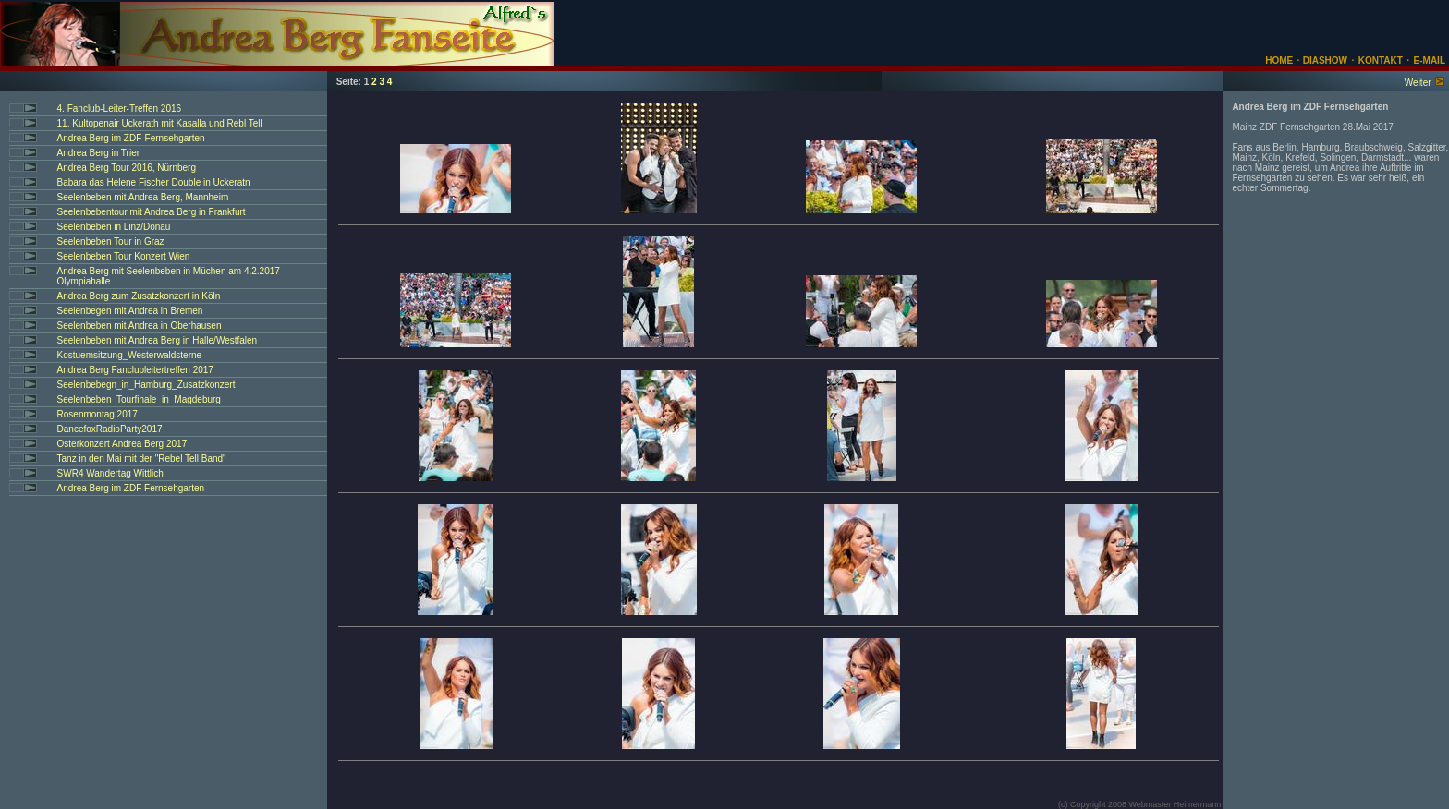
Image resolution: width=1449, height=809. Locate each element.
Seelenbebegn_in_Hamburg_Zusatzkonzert (146, 385)
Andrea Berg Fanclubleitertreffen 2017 (135, 370)
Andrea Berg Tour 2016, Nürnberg (126, 168)
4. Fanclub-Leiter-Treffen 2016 (119, 108)
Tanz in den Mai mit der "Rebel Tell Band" (141, 458)
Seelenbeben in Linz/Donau (114, 227)
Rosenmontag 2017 (97, 414)
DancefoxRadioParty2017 (110, 429)
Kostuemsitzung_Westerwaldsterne (129, 355)
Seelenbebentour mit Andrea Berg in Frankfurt (151, 212)
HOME (1279, 60)
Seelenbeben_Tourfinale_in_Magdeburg (139, 399)
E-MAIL (1429, 60)
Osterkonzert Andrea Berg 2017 (122, 444)
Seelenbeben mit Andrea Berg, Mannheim (143, 197)
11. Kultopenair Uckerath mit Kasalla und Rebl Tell (159, 123)
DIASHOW (1323, 60)
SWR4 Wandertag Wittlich (110, 473)
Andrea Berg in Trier (98, 153)
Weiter (1418, 83)
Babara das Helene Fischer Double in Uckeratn (153, 182)
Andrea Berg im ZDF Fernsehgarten (131, 488)
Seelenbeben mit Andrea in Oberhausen (139, 325)
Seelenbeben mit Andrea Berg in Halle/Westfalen (157, 340)
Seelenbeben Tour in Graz (110, 241)
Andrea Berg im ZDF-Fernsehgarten (131, 138)
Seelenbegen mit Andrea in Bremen (130, 311)
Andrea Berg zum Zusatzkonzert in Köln (139, 296)
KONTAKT (1380, 60)
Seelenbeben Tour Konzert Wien (123, 256)
